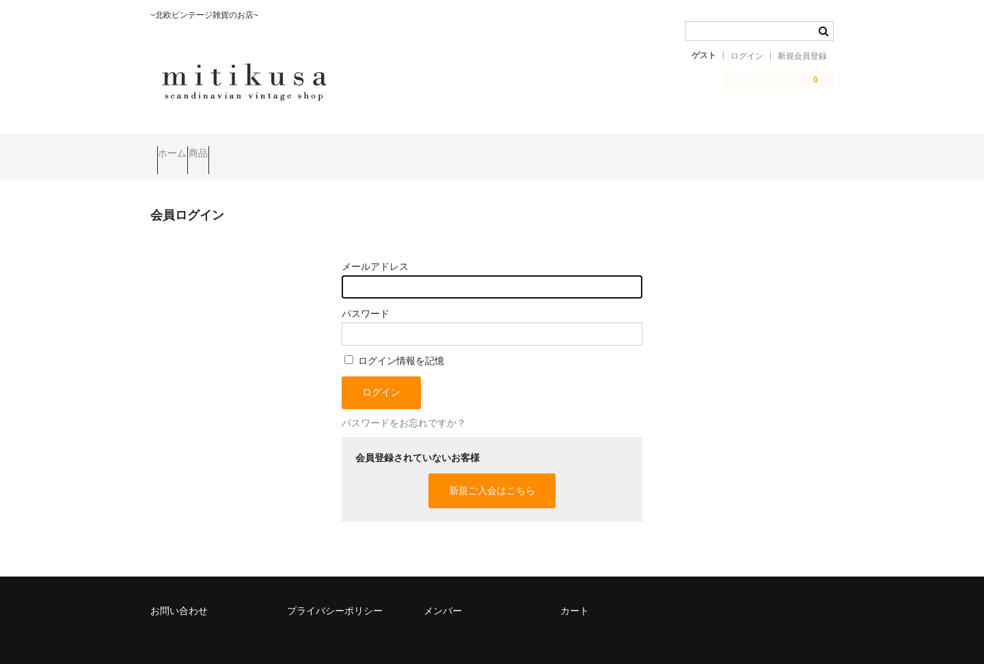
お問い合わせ (179, 591)
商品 (231, 147)
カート (574, 591)
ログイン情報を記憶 (394, 341)
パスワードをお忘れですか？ (404, 403)
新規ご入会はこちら (492, 471)
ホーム (179, 147)
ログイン (746, 56)
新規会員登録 (802, 56)
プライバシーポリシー (335, 591)
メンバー (443, 591)
